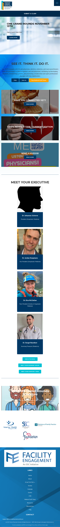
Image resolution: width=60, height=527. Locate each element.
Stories (30, 486)
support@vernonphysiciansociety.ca (13, 519)
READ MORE (30, 104)
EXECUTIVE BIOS (30, 359)
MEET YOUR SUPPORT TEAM (30, 371)
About (30, 479)
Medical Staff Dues (30, 499)
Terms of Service (42, 525)
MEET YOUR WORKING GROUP (30, 365)
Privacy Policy (34, 525)
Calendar (30, 489)
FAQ (15, 80)
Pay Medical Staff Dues (38, 80)
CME (30, 496)
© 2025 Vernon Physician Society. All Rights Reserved (18, 522)
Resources (30, 503)
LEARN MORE (13, 37)
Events (30, 492)
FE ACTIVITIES (30, 482)
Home (30, 475)
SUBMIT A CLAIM (30, 13)
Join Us (24, 80)
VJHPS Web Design (36, 522)
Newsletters (30, 506)
